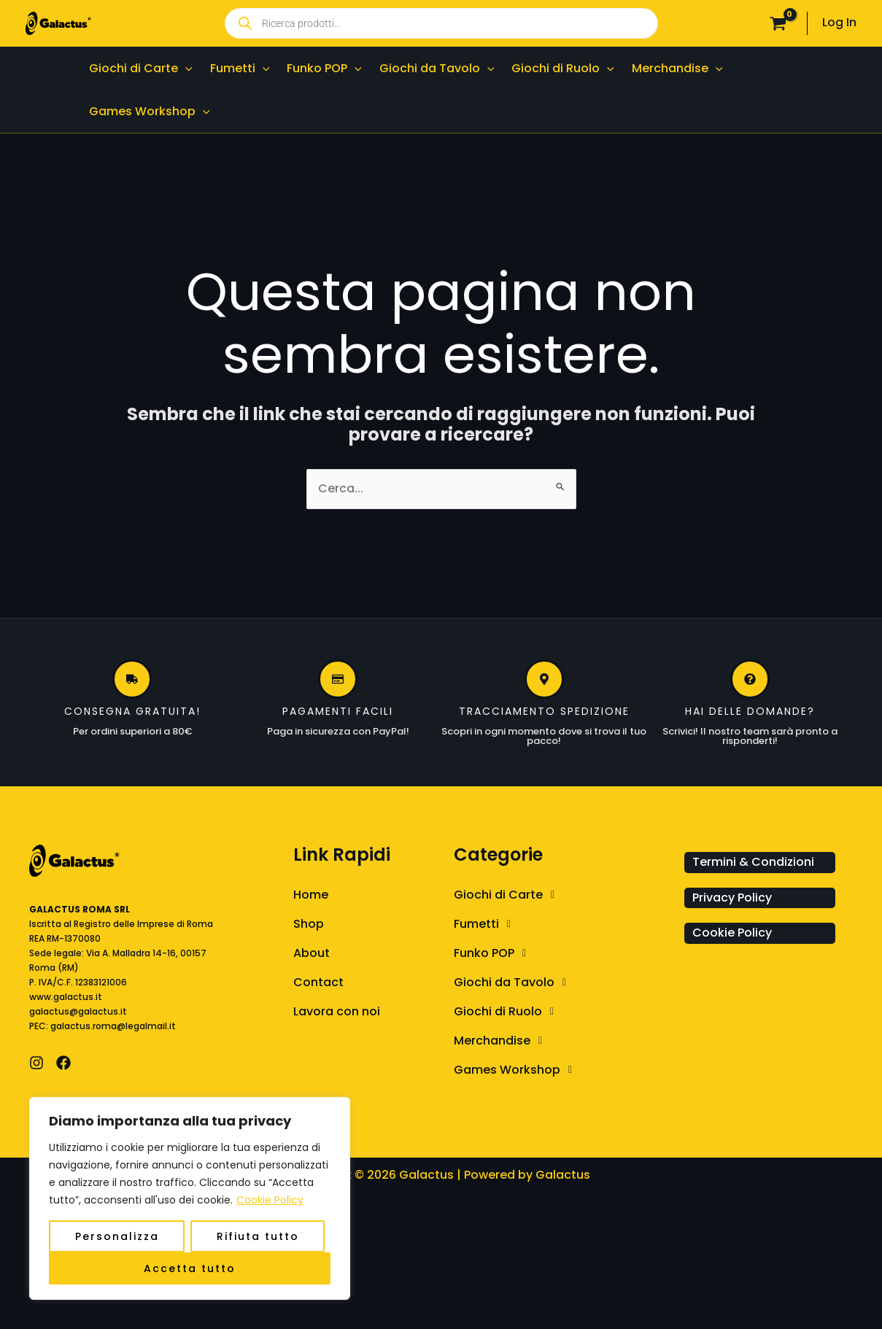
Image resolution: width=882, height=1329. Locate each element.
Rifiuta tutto (258, 1236)
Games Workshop (517, 1070)
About (311, 953)
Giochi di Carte (508, 895)
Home (310, 894)
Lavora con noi (336, 1011)
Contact (318, 982)
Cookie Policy (269, 1200)
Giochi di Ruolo (508, 1012)
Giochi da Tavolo (514, 982)
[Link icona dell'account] (839, 23)
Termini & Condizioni (753, 861)
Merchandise (502, 1041)
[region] (189, 1198)
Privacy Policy (732, 897)
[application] (185, 68)
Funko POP (494, 953)
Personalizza (117, 1236)
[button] (565, 895)
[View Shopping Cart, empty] (777, 23)
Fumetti (486, 924)
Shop (308, 923)
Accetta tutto (190, 1268)
